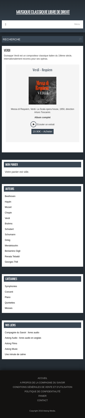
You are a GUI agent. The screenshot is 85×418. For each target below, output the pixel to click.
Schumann (10, 234)
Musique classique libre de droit (43, 12)
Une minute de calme (15, 354)
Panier (42, 396)
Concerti (9, 292)
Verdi (7, 218)
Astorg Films (11, 343)
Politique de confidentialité (42, 391)
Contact (42, 400)
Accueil (42, 378)
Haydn (8, 201)
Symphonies (11, 286)
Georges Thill (11, 262)
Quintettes (10, 302)
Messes (8, 308)
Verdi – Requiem (42, 70)
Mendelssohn (11, 245)
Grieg (7, 240)
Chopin (8, 212)
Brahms (8, 223)
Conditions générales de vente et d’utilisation (42, 387)
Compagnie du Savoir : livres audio (22, 332)
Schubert (9, 229)
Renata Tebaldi (12, 256)
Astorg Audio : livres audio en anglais (23, 338)
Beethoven (10, 196)
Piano (8, 297)
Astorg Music (11, 349)
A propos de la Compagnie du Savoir (42, 382)
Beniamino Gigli (12, 251)
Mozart (8, 207)
